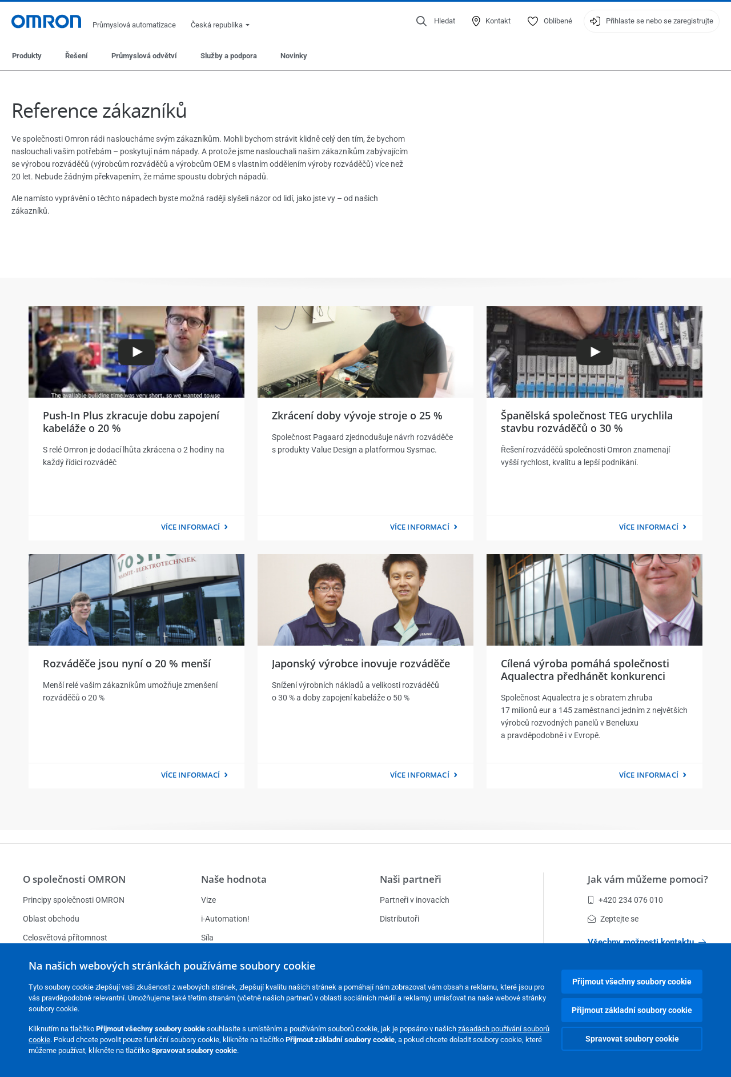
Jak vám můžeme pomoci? (648, 879)
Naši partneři (410, 879)
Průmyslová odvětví (144, 55)
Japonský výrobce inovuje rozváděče (361, 663)
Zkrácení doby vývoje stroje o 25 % (357, 415)
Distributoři (399, 918)
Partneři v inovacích (414, 899)
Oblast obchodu (51, 918)
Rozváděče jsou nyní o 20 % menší (127, 663)
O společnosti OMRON (74, 879)
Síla (207, 937)
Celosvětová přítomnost (65, 937)
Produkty (27, 55)
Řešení (76, 55)
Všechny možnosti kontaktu (647, 942)
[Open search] (436, 21)
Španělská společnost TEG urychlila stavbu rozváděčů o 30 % (587, 422)
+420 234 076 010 (625, 899)
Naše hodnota (234, 879)
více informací (190, 527)
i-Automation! (225, 918)
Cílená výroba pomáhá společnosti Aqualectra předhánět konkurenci (585, 669)
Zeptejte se (613, 918)
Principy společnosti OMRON (73, 899)
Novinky (293, 55)
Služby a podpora (228, 55)
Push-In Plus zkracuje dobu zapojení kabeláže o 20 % (131, 422)
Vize (208, 899)
